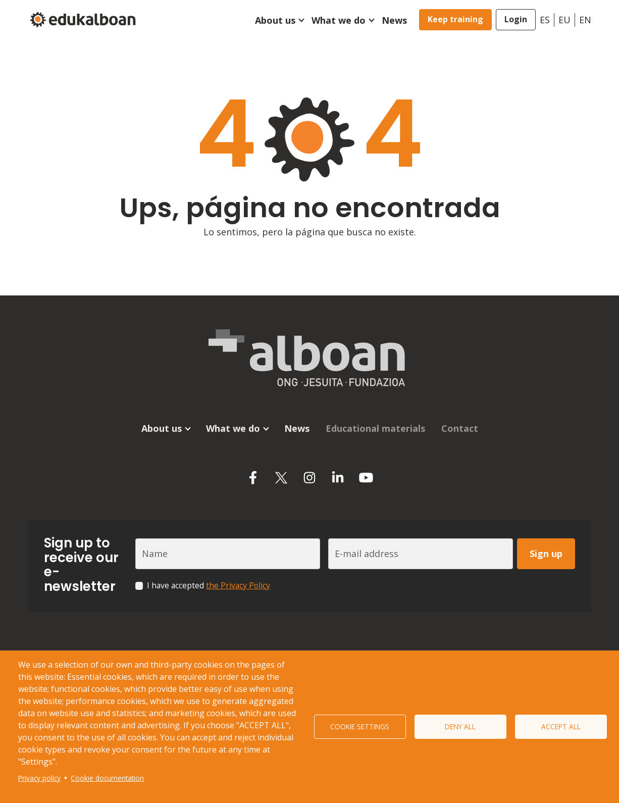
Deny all (460, 726)
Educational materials (375, 428)
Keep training (455, 19)
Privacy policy (39, 778)
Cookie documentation (107, 778)
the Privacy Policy (238, 585)
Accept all (561, 726)
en (585, 20)
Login (515, 19)
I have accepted (208, 585)
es (545, 20)
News (394, 20)
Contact (459, 428)
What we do (339, 20)
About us (275, 20)
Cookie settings (359, 726)
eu (564, 20)
